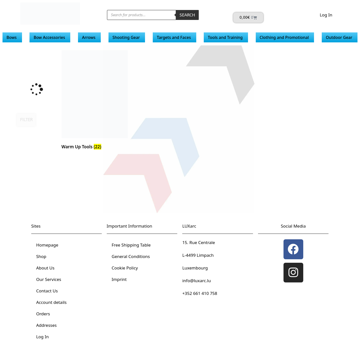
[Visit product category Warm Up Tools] (95, 101)
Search (187, 14)
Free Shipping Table (131, 245)
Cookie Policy (125, 268)
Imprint (119, 279)
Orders (43, 314)
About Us (45, 268)
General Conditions (131, 256)
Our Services (48, 279)
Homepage (47, 245)
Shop (41, 256)
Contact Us (47, 291)
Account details (51, 302)
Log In (326, 15)
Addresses (46, 325)
